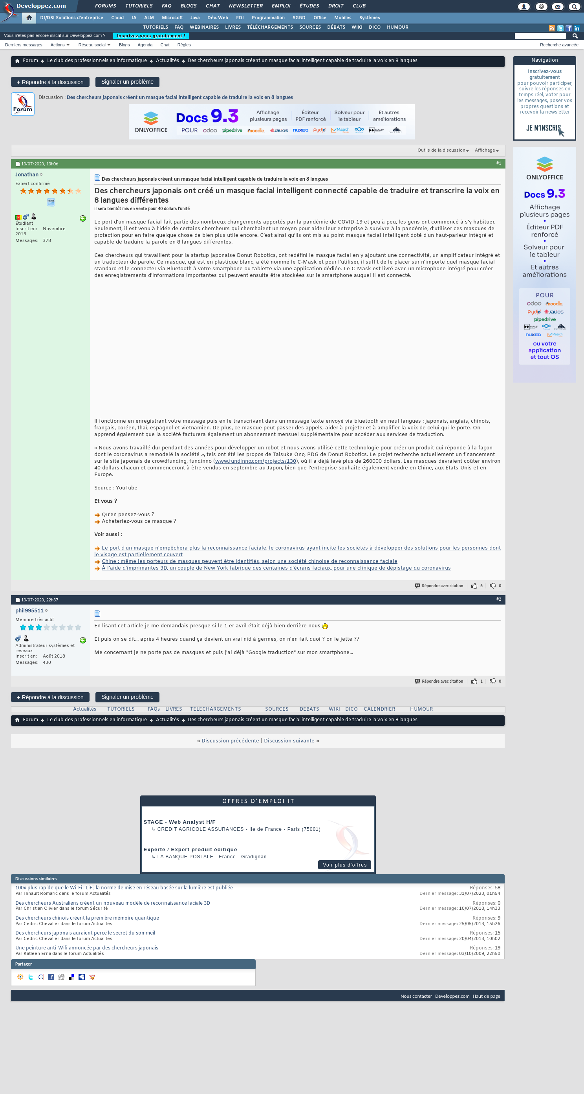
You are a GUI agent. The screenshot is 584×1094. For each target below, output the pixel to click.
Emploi (281, 6)
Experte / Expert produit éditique (191, 849)
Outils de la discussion (441, 150)
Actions (58, 44)
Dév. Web (217, 18)
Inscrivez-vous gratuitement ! (151, 35)
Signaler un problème (127, 82)
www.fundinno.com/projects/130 (255, 461)
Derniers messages (23, 44)
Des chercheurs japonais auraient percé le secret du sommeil (85, 933)
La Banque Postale (185, 856)
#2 (498, 599)
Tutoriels (138, 6)
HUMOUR (397, 27)
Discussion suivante (289, 741)
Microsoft (172, 18)
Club (358, 6)
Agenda (144, 44)
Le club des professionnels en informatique (97, 61)
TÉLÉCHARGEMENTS (270, 27)
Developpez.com (452, 996)
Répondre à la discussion (50, 82)
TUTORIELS (155, 27)
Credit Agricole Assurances (200, 829)
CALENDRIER (379, 709)
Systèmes (369, 18)
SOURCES (310, 27)
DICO (375, 27)
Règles (184, 44)
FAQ (166, 6)
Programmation (268, 18)
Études (308, 6)
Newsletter (245, 6)
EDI (240, 18)
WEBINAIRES (204, 27)
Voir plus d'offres (345, 865)
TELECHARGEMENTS (215, 709)
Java (195, 18)
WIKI (356, 27)
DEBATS (309, 709)
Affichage (485, 150)
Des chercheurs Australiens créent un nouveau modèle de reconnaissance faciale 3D (112, 903)
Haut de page (486, 996)
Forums (105, 6)
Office (319, 18)
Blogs (188, 6)
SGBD (299, 18)
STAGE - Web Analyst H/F (180, 822)
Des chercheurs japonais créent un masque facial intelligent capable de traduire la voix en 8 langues (180, 97)
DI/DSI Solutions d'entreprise (71, 18)
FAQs (154, 709)
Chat (212, 6)
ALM (149, 18)
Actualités (167, 61)
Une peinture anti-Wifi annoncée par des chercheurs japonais (86, 948)
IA (134, 18)
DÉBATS (336, 27)
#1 (498, 163)
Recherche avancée (559, 44)
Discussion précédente (230, 741)
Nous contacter (416, 996)
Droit (335, 6)
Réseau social (92, 44)
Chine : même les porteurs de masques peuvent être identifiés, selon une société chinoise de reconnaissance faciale (249, 561)
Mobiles (342, 18)
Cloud (117, 18)
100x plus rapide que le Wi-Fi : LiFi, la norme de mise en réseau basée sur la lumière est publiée (124, 888)
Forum (30, 61)
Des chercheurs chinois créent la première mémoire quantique (87, 918)
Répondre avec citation (439, 585)
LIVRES (233, 27)
